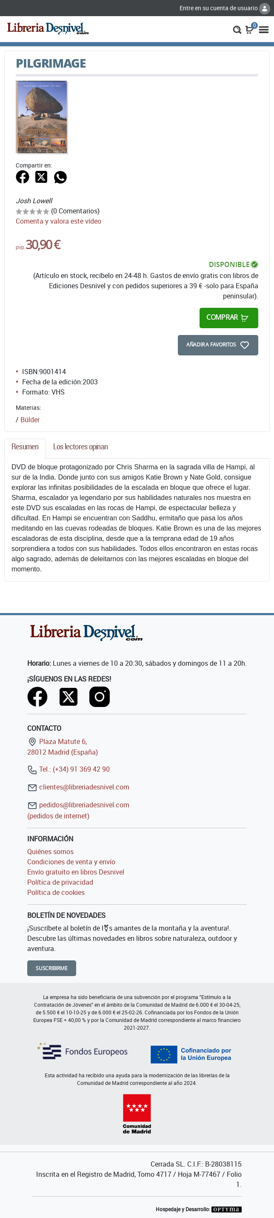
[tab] (25, 449)
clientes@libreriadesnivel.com (78, 787)
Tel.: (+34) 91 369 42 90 (68, 769)
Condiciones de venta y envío (71, 861)
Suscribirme (52, 968)
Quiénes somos (50, 851)
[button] (237, 29)
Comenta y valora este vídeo (58, 221)
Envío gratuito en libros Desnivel (75, 872)
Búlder (30, 419)
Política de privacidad (60, 882)
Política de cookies (56, 892)
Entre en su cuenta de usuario (225, 8)
